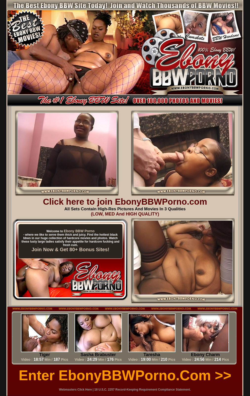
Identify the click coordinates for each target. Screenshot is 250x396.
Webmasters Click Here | (76, 389)
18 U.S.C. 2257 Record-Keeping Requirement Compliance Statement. (142, 389)
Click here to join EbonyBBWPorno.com (125, 201)
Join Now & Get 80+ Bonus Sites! (70, 249)
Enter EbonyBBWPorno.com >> (125, 375)
